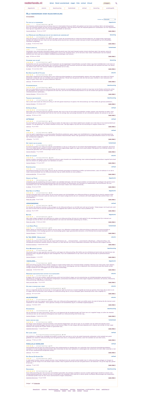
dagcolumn (31, 8)
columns (44, 389)
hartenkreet (71, 8)
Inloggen (107, 3)
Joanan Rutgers (31, 94)
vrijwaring (57, 390)
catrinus (28, 81)
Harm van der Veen (32, 282)
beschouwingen (53, 389)
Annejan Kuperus (31, 244)
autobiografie (110, 8)
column (44, 8)
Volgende (37, 383)
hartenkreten (64, 389)
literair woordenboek (62, 3)
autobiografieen (90, 389)
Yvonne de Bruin (31, 31)
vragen (73, 3)
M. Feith (28, 69)
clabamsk (29, 269)
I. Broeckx (29, 139)
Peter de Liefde (30, 199)
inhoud (89, 3)
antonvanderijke (31, 174)
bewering (96, 8)
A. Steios (28, 43)
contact (83, 3)
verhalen (72, 389)
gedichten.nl (105, 389)
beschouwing (57, 8)
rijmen (52, 3)
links (78, 3)
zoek (74, 390)
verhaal (84, 8)
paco (27, 56)
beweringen (80, 389)
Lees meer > (112, 31)
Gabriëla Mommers (32, 328)
